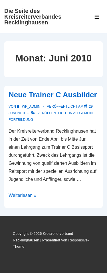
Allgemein (83, 113)
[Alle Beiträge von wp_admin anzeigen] (29, 106)
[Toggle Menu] (97, 16)
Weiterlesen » (23, 195)
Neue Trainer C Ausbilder (53, 94)
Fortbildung (21, 120)
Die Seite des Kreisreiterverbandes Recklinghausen (32, 17)
